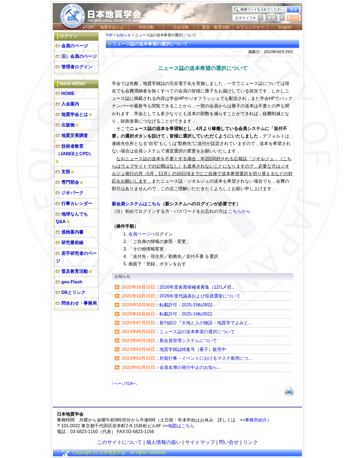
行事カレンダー (76, 203)
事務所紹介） (258, 420)
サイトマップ (200, 442)
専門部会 (70, 182)
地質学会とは (111, 27)
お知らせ (123, 35)
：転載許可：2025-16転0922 (163, 314)
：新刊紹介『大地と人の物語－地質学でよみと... (183, 322)
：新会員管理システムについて (165, 340)
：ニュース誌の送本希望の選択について (174, 331)
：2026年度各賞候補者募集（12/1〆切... (174, 287)
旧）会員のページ (79, 56)
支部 (65, 171)
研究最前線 (72, 242)
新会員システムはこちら (136, 203)
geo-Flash (71, 282)
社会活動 (181, 27)
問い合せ (229, 442)
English (284, 27)
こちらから (239, 211)
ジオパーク (72, 192)
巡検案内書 (72, 232)
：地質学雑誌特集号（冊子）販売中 (170, 349)
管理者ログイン (76, 66)
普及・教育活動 (215, 27)
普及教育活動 (74, 271)
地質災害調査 (74, 135)
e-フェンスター (250, 27)
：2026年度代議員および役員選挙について (177, 296)
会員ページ (139, 234)
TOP (109, 35)
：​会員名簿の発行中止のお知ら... (167, 367)
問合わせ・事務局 (79, 303)
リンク (250, 442)
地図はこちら (181, 425)
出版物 (68, 125)
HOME (68, 93)
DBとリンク (73, 292)
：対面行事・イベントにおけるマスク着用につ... (183, 358)
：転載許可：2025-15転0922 (163, 304)
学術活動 (146, 27)
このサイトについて (119, 442)
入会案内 (70, 104)
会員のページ (74, 45)
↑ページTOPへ (125, 383)
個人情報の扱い (163, 442)
